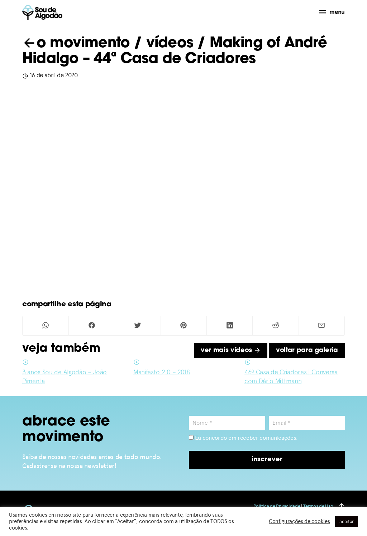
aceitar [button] (346, 521)
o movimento (76, 43)
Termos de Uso (318, 506)
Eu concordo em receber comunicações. (243, 437)
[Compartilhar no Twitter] (138, 325)
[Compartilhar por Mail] (321, 325)
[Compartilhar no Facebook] (91, 325)
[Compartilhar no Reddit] (275, 325)
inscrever (267, 459)
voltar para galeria (307, 350)
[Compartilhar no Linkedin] (229, 325)
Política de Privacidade (276, 506)
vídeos (169, 43)
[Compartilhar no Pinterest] (183, 325)
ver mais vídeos (231, 350)
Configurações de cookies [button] (299, 521)
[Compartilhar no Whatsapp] (45, 325)
